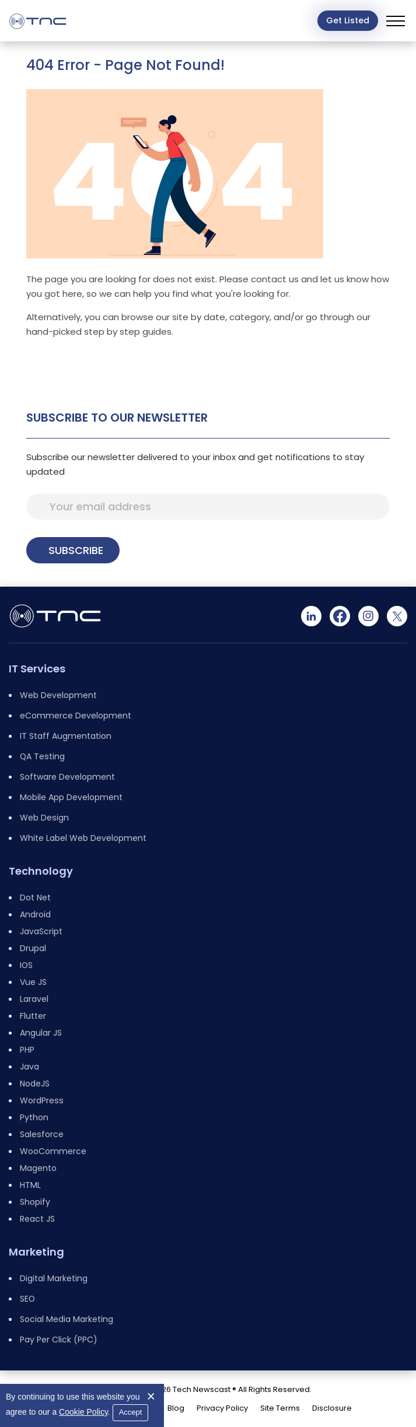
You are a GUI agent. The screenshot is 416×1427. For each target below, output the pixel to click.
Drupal (33, 948)
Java (29, 1066)
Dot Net (35, 897)
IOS (26, 965)
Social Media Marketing (66, 1319)
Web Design (44, 817)
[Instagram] (368, 616)
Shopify (35, 1202)
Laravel (34, 999)
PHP (27, 1050)
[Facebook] (340, 616)
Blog (175, 1408)
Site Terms (280, 1408)
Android (35, 914)
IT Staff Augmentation (65, 736)
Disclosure (332, 1408)
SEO (27, 1299)
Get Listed (347, 20)
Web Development (58, 695)
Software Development (67, 777)
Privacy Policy (222, 1408)
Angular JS (41, 1033)
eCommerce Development (75, 715)
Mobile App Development (71, 797)
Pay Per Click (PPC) (58, 1339)
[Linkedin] (311, 616)
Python (34, 1117)
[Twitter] (397, 616)
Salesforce (42, 1134)
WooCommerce (53, 1151)
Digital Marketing (54, 1278)
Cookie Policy (83, 1412)
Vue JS (33, 982)
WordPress (42, 1100)
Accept (130, 1412)
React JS (37, 1219)
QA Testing (42, 756)
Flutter (33, 1016)
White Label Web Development (83, 838)
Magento (38, 1168)
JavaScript (41, 931)
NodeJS (35, 1083)
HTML (30, 1185)
